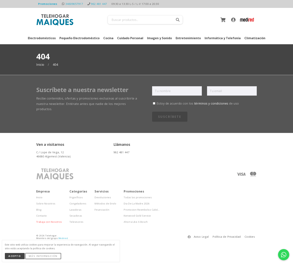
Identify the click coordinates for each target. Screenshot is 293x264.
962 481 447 (99, 4)
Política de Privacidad (226, 236)
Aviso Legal (201, 236)
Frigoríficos (76, 197)
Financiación (102, 210)
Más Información (43, 256)
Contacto (41, 216)
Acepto (14, 256)
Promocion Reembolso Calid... (141, 210)
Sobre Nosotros (45, 203)
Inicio (40, 64)
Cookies (250, 236)
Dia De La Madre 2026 (136, 203)
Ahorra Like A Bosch (136, 222)
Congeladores (78, 203)
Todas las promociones (138, 197)
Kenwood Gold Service (137, 216)
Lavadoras (76, 210)
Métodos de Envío (105, 203)
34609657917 (74, 4)
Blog (38, 210)
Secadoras (76, 216)
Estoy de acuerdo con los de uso (196, 103)
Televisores (77, 222)
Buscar (178, 20)
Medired (63, 238)
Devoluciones (103, 197)
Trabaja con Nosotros (49, 222)
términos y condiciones (211, 103)
